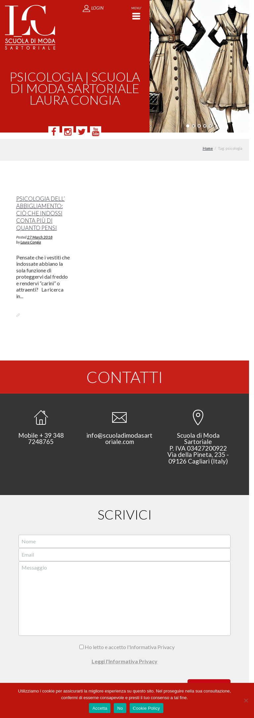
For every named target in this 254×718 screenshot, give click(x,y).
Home (208, 142)
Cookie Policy (146, 708)
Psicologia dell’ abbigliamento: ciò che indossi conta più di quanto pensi (40, 207)
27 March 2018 (40, 230)
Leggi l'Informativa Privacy (124, 655)
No (120, 708)
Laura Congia (31, 235)
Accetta (99, 708)
